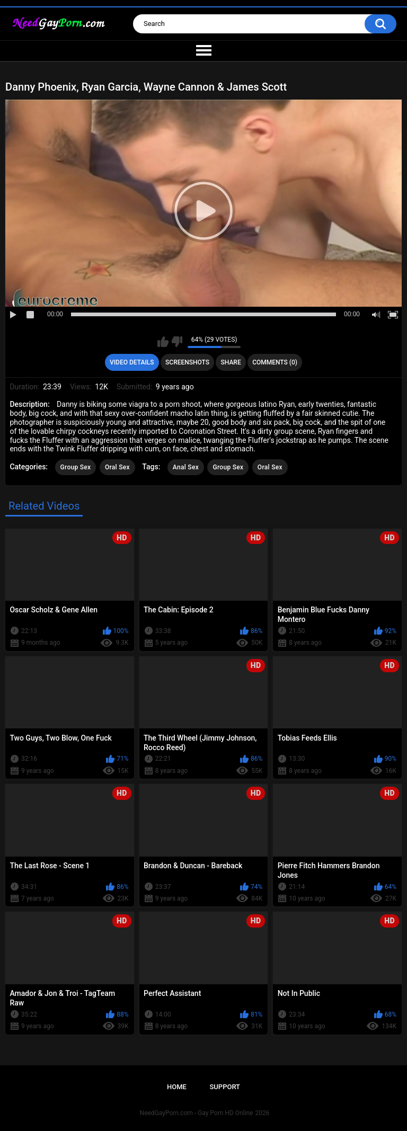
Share (231, 362)
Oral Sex (117, 467)
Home (177, 1087)
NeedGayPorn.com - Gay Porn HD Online (196, 1113)
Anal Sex (186, 467)
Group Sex (75, 467)
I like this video (163, 341)
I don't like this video (176, 341)
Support (224, 1087)
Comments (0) (274, 362)
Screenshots (187, 362)
